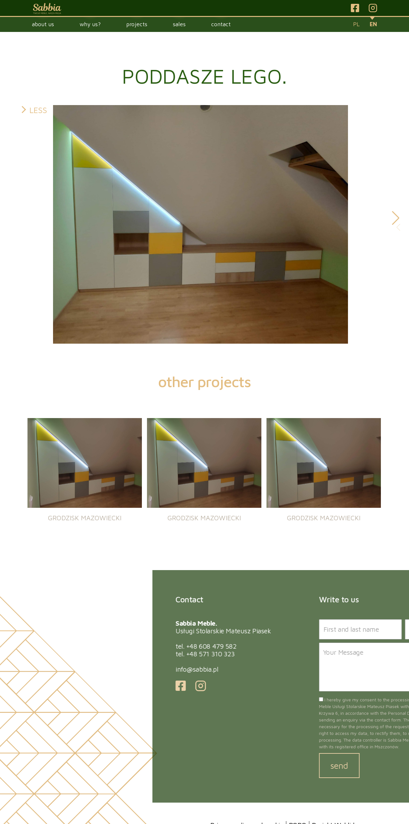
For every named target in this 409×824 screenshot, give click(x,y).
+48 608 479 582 (314, 646)
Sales (179, 24)
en (373, 24)
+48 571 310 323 (313, 654)
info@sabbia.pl (300, 669)
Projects (136, 24)
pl (356, 24)
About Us (43, 24)
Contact (221, 24)
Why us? (90, 24)
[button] (395, 218)
